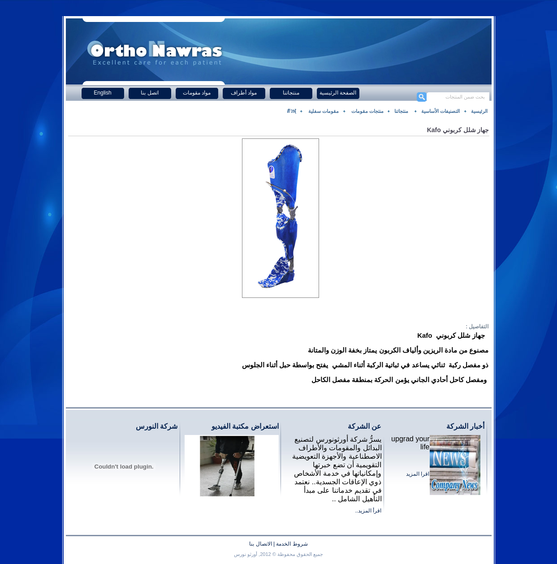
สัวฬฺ (291, 111)
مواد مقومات (197, 93)
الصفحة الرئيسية (338, 93)
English (102, 93)
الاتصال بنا (260, 544)
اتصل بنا (149, 93)
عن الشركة (364, 426)
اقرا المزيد (417, 474)
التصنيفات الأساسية (440, 111)
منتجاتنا (291, 93)
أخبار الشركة (465, 426)
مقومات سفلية (323, 111)
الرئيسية (479, 111)
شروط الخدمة (291, 544)
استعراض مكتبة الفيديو (245, 426)
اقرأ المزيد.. (368, 511)
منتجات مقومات (367, 111)
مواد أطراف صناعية (244, 94)
